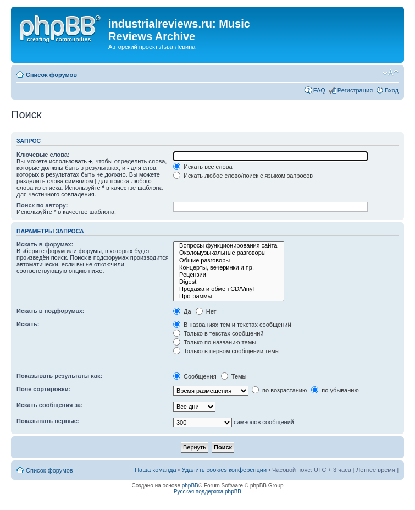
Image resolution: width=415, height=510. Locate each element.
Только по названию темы (214, 342)
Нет (206, 311)
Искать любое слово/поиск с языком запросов (243, 175)
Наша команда (155, 470)
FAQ (319, 90)
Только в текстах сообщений (218, 333)
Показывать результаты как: (59, 375)
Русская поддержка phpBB (207, 492)
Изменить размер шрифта (391, 73)
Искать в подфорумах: (50, 311)
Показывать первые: (48, 421)
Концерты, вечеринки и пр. (228, 267)
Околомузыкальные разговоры (228, 252)
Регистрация (355, 90)
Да (182, 311)
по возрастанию (279, 390)
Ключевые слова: (43, 154)
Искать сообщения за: (49, 405)
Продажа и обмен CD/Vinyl (228, 289)
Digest (228, 282)
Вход (392, 90)
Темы (234, 376)
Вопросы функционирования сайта (228, 245)
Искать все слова (203, 166)
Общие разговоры (228, 260)
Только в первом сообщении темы (226, 351)
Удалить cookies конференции (224, 470)
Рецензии (228, 274)
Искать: (27, 324)
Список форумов (51, 75)
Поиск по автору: (42, 205)
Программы (228, 296)
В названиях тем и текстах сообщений (232, 324)
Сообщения (195, 376)
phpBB (190, 485)
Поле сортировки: (43, 389)
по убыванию (334, 390)
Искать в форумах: (44, 244)
